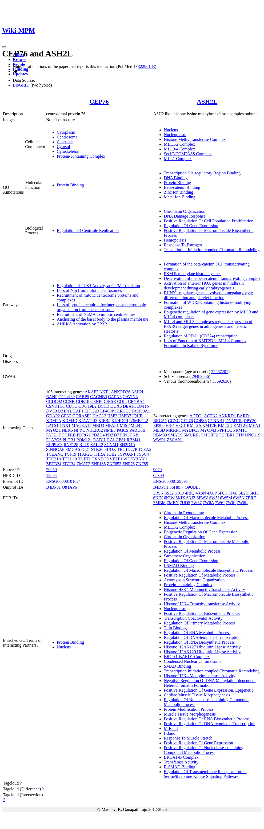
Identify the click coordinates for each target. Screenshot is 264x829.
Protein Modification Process (189, 709)
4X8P (212, 493)
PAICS (122, 430)
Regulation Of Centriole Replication (88, 230)
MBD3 (98, 425)
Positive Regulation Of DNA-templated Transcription (209, 723)
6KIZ (191, 498)
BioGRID (21, 85)
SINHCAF (55, 449)
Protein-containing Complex (81, 156)
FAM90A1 (140, 411)
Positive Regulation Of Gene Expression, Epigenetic (208, 690)
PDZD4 (98, 435)
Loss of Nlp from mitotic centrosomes (89, 290)
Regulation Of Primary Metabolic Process (199, 623)
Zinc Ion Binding (178, 192)
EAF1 (78, 411)
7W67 (196, 502)
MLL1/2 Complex (179, 144)
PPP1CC (224, 430)
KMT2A (194, 425)
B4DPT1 (160, 487)
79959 (51, 469)
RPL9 (84, 444)
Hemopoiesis (175, 240)
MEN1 (255, 425)
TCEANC (54, 454)
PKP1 (135, 435)
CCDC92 (54, 401)
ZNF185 (98, 464)
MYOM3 (208, 430)
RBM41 (134, 440)
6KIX (180, 498)
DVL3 (51, 411)
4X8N (200, 493)
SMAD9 (175, 435)
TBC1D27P (127, 449)
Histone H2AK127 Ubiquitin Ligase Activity (202, 647)
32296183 (146, 66)
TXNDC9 (100, 459)
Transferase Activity (181, 762)
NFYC (79, 430)
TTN (240, 435)
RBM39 (160, 435)
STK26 (97, 449)
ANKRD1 (227, 416)
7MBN (173, 502)
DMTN (143, 406)
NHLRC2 (94, 430)
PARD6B (137, 430)
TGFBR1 (227, 435)
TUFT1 (84, 459)
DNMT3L (233, 420)
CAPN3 (115, 396)
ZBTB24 (53, 464)
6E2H (244, 493)
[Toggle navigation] (4, 47)
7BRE (251, 498)
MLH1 (136, 425)
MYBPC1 (190, 430)
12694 (51, 475)
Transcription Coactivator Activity (193, 618)
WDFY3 (130, 459)
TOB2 (111, 454)
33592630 (220, 381)
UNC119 (252, 435)
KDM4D (69, 420)
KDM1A (53, 420)
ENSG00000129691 (170, 481)
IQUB (137, 416)
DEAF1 (129, 406)
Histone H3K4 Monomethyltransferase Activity (204, 589)
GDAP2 (53, 416)
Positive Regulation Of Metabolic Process (199, 575)
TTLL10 (69, 459)
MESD (159, 430)
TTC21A (53, 459)
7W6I (220, 502)
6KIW (169, 498)
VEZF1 (116, 459)
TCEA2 (144, 449)
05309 (158, 475)
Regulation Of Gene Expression (191, 225)
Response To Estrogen (183, 245)
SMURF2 (209, 435)
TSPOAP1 (127, 454)
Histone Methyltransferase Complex (195, 139)
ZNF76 (128, 464)
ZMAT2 (83, 464)
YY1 (143, 459)
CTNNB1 (216, 420)
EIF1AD (92, 411)
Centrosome (67, 137)
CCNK (69, 401)
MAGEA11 (81, 425)
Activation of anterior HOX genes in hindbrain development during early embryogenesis (203, 285)
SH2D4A (127, 444)
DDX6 (116, 406)
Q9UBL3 (193, 487)
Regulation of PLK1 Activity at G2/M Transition (98, 285)
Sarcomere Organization (184, 556)
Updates (20, 74)
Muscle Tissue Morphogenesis (190, 714)
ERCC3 (123, 411)
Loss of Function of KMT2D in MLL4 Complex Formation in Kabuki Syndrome (205, 343)
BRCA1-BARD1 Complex (187, 656)
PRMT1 (240, 430)
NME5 (110, 430)
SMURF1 (191, 435)
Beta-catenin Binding (182, 187)
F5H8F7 (176, 487)
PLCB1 (69, 440)
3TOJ (179, 493)
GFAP (66, 416)
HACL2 (99, 416)
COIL (122, 401)
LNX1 (64, 425)
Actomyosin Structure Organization (194, 580)
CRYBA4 (136, 401)
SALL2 (96, 444)
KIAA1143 (87, 420)
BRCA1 (160, 420)
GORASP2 (82, 416)
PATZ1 (52, 435)
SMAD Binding (177, 666)
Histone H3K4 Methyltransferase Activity (199, 675)
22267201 (219, 371)
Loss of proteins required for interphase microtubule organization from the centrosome (101, 307)
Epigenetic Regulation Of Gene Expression (200, 532)
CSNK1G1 (55, 406)
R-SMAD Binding (179, 767)
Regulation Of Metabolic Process (192, 551)
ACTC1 (196, 416)
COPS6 (200, 420)
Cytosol (63, 146)
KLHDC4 (119, 420)
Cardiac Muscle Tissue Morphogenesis (197, 695)
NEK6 (67, 430)
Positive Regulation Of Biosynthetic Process (201, 613)
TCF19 (70, 454)
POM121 (84, 440)
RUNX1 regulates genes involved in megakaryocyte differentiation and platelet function (208, 295)
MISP (125, 425)
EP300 (159, 425)
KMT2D (225, 425)
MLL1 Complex (177, 158)
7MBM (159, 502)
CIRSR (110, 401)
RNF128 (70, 444)
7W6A (208, 502)
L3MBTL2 (138, 420)
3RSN (158, 493)
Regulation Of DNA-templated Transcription (202, 637)
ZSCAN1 (175, 440)
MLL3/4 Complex (179, 149)
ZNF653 (114, 464)
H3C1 (180, 425)
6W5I (214, 498)
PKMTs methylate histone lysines (192, 273)
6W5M (226, 498)
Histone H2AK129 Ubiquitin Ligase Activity (202, 652)
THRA (99, 454)
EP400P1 (108, 411)
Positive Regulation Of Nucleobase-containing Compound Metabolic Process (203, 750)
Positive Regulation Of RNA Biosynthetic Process (206, 719)
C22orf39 (66, 396)
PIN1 (124, 435)
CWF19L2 (87, 406)
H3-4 (170, 425)
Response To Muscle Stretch (188, 738)
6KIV (158, 498)
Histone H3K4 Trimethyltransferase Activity (202, 604)
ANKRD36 (120, 392)
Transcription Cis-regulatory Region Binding (202, 173)
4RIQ (190, 493)
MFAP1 (112, 425)
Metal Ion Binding (179, 197)
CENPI (96, 401)
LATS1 (52, 425)
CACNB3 (98, 396)
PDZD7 (112, 435)
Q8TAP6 (69, 487)
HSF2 (112, 416)
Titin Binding (175, 628)
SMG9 (71, 449)
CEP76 (99, 101)
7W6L (242, 502)
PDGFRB (67, 435)
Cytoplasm (66, 132)
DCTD (103, 406)
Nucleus (171, 130)
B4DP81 (53, 487)
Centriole (65, 142)
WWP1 (159, 440)
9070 (157, 469)
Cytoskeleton (68, 151)
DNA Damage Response (184, 216)
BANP (51, 396)
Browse (19, 59)
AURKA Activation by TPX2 (82, 324)
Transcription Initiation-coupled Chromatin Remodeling (211, 249)
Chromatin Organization (184, 211)
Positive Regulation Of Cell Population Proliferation (208, 221)
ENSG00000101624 (63, 481)
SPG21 (84, 449)
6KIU (254, 493)
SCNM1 (111, 444)
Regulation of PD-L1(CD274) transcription (201, 336)
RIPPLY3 (54, 444)
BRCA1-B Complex (181, 757)
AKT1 (104, 392)
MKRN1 (173, 430)
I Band (169, 733)
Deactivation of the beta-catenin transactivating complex (212, 278)
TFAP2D (85, 454)
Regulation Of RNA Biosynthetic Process (199, 642)
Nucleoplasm (175, 134)
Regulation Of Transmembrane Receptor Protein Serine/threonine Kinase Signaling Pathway (205, 774)
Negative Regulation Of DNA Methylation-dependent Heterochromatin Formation (209, 683)
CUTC (71, 406)
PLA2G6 (54, 440)
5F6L (233, 493)
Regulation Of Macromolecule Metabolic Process (206, 517)
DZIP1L (65, 411)
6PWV (202, 498)
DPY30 (249, 420)
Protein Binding (70, 185)
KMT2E (241, 425)
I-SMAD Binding (179, 565)
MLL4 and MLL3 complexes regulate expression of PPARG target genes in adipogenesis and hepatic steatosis (208, 326)
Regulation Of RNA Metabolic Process (197, 632)
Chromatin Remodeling (184, 513)
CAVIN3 (130, 396)
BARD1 (244, 416)
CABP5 (82, 396)
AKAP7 (91, 392)
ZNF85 (142, 464)
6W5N (239, 498)
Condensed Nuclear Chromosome (192, 661)
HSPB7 (124, 416)
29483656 (200, 376)
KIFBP (104, 420)
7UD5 (185, 502)
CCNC (174, 420)
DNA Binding (175, 177)
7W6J (230, 502)
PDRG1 (83, 435)
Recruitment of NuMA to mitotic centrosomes (96, 314)
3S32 (169, 493)
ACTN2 (211, 416)
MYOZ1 (53, 430)
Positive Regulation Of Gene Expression (198, 743)
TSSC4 (143, 454)
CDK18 (82, 401)
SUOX (110, 449)
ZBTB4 (68, 464)
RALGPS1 (116, 440)
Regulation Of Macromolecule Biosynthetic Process (208, 570)
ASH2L (207, 101)
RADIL (99, 440)
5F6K (222, 493)
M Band (171, 728)
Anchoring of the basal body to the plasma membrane (102, 319)
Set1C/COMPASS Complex (187, 154)
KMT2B (209, 425)
